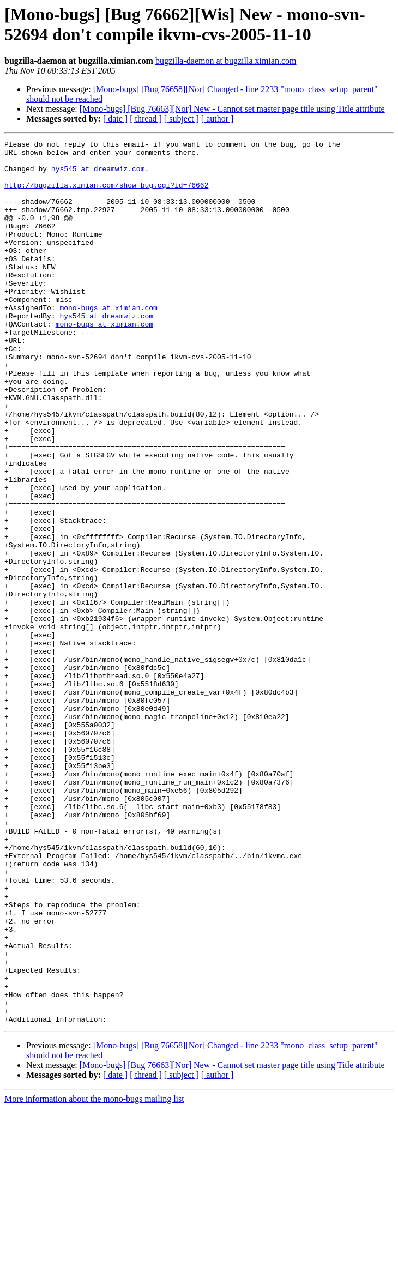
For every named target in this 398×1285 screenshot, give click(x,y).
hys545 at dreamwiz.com (106, 352)
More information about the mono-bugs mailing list (94, 1275)
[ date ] (115, 118)
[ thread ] (146, 118)
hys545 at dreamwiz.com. (100, 175)
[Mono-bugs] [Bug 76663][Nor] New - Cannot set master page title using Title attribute (232, 108)
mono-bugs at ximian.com (108, 342)
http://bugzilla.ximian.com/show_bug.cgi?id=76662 (106, 195)
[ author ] (217, 118)
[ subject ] (181, 118)
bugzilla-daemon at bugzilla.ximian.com (226, 60)
